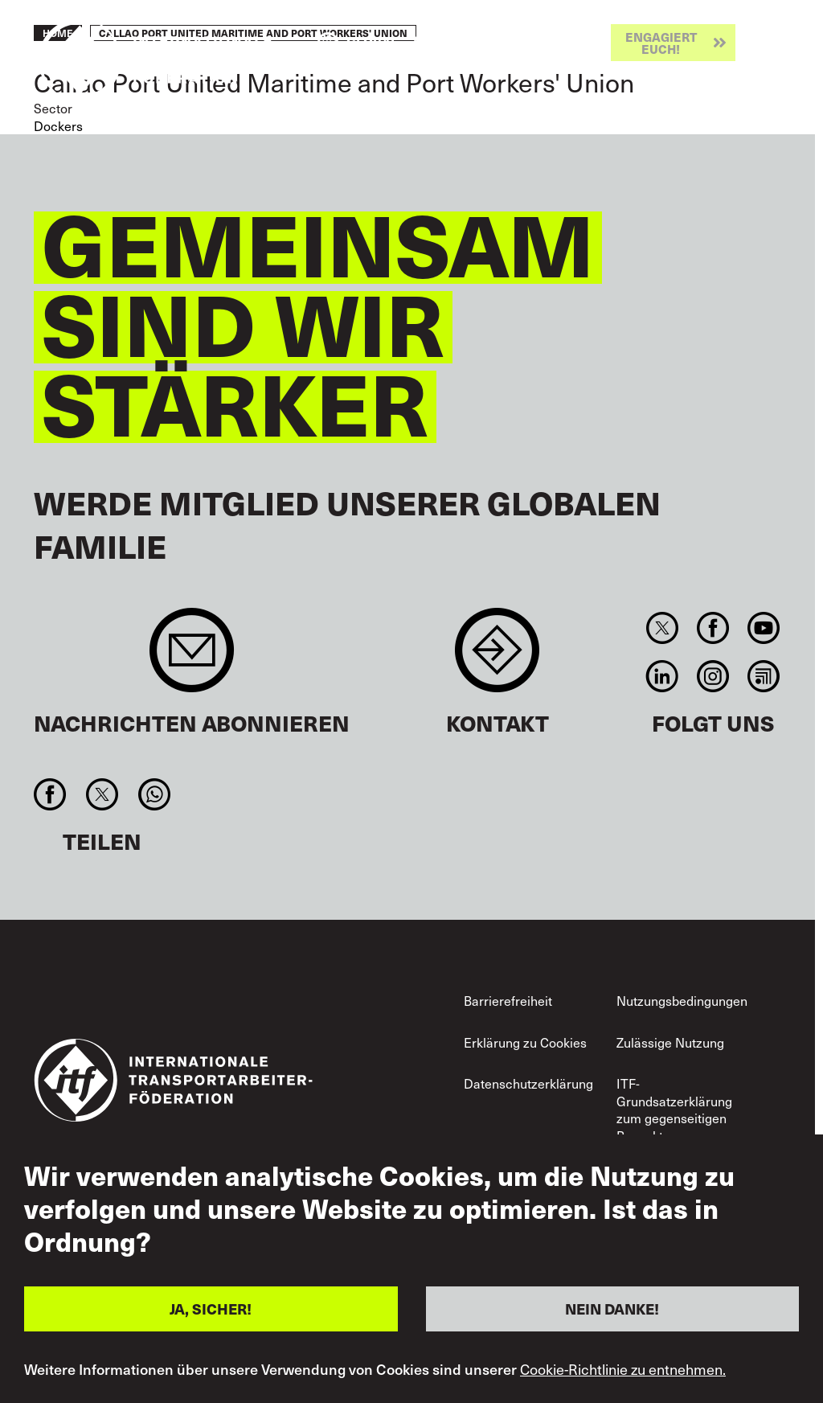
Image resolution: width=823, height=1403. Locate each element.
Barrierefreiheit (508, 1000)
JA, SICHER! (211, 1308)
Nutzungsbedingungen (681, 1000)
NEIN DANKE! (612, 1308)
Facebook (712, 628)
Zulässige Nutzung (670, 1042)
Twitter (662, 628)
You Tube (764, 628)
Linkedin (662, 676)
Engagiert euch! (661, 42)
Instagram (712, 676)
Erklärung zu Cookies (525, 1042)
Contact (497, 658)
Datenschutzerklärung (528, 1083)
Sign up (191, 658)
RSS (764, 676)
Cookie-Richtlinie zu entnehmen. (623, 1369)
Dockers (58, 125)
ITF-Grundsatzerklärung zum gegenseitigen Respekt (674, 1109)
